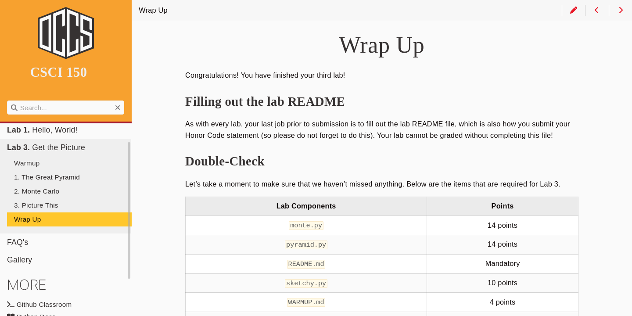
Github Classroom (39, 304)
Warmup (27, 163)
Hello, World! (42, 130)
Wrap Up (27, 219)
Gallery (19, 259)
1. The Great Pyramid (47, 177)
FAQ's (18, 242)
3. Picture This (36, 205)
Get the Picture (46, 147)
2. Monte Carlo (36, 191)
